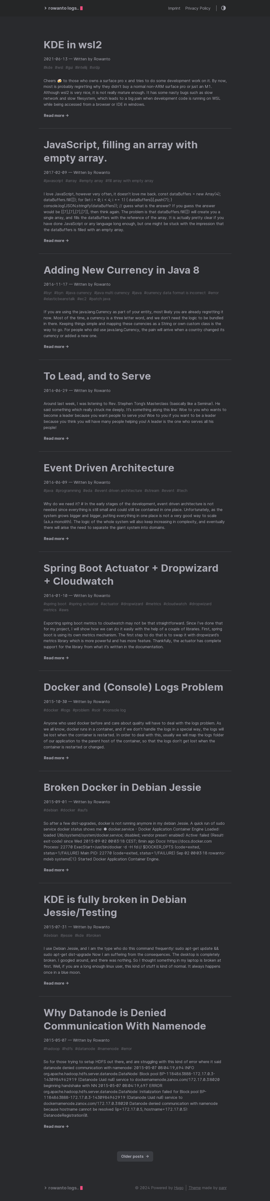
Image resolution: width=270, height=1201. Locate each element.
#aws (64, 609)
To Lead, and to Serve (97, 376)
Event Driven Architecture (109, 468)
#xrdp (95, 67)
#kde (48, 67)
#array (71, 180)
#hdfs (67, 1048)
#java (137, 292)
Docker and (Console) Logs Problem (133, 687)
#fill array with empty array (129, 180)
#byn (58, 292)
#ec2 (82, 298)
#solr (96, 710)
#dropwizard (132, 603)
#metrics (153, 603)
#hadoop (52, 1048)
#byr (48, 292)
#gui (69, 67)
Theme (195, 1187)
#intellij (81, 67)
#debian (51, 810)
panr (223, 1187)
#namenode (108, 1048)
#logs (65, 710)
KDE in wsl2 (73, 44)
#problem (81, 710)
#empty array (91, 180)
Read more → (56, 115)
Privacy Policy (198, 8)
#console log (114, 710)
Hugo (179, 1187)
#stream (152, 490)
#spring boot (55, 603)
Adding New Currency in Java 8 (122, 270)
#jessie (66, 935)
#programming (68, 490)
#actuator (110, 603)
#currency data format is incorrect (175, 292)
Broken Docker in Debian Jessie (122, 787)
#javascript (53, 180)
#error (213, 292)
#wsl (59, 67)
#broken (93, 935)
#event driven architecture (118, 490)
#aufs (83, 810)
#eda (87, 490)
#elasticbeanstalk (59, 298)
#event (168, 490)
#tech (182, 490)
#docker (51, 710)
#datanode (85, 1048)
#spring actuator (83, 603)
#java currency (79, 292)
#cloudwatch (175, 603)
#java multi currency (112, 292)
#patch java (99, 298)
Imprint (174, 8)
